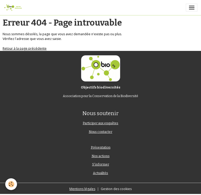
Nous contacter (100, 132)
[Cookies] (11, 184)
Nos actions (101, 156)
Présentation (100, 147)
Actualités (100, 173)
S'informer (100, 164)
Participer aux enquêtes (100, 123)
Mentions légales (82, 189)
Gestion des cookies (116, 189)
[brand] (14, 7)
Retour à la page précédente (25, 48)
